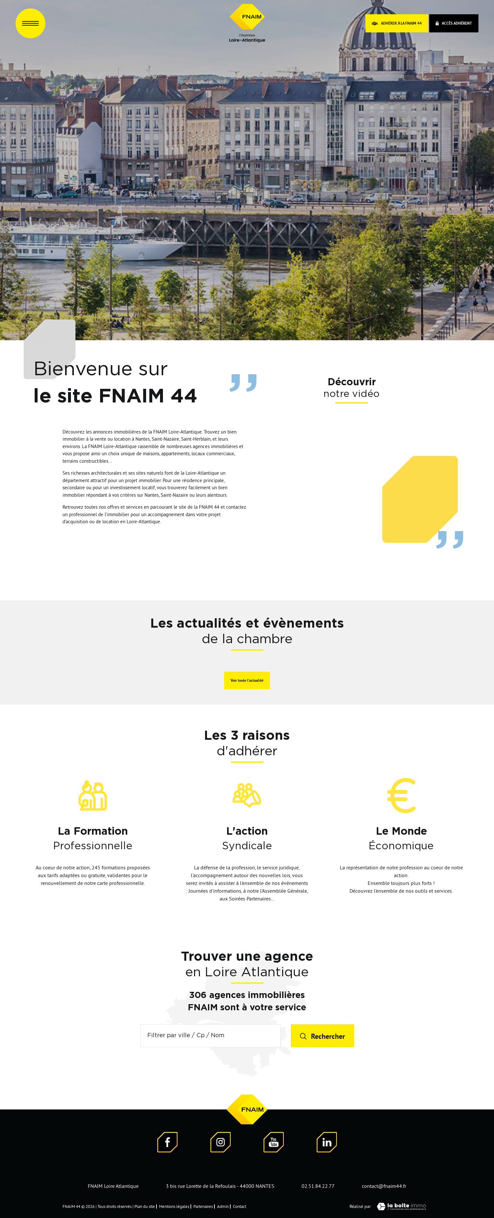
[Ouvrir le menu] (30, 23)
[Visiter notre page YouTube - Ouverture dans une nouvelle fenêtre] (273, 1143)
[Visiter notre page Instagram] (220, 1143)
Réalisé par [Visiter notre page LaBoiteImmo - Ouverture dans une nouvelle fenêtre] (391, 1207)
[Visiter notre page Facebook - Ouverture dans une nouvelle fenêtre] (167, 1143)
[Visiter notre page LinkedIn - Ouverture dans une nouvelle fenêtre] (326, 1143)
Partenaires (203, 1206)
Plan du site (144, 1206)
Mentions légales (174, 1206)
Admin (223, 1206)
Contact (239, 1206)
